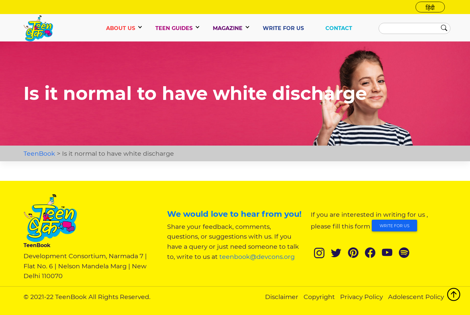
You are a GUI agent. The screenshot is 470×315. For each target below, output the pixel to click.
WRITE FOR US (283, 28)
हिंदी (430, 7)
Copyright (319, 297)
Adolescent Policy (416, 297)
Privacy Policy (361, 297)
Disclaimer (281, 297)
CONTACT (338, 28)
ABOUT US (120, 28)
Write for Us (394, 225)
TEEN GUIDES (174, 28)
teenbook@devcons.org (257, 256)
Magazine (228, 28)
